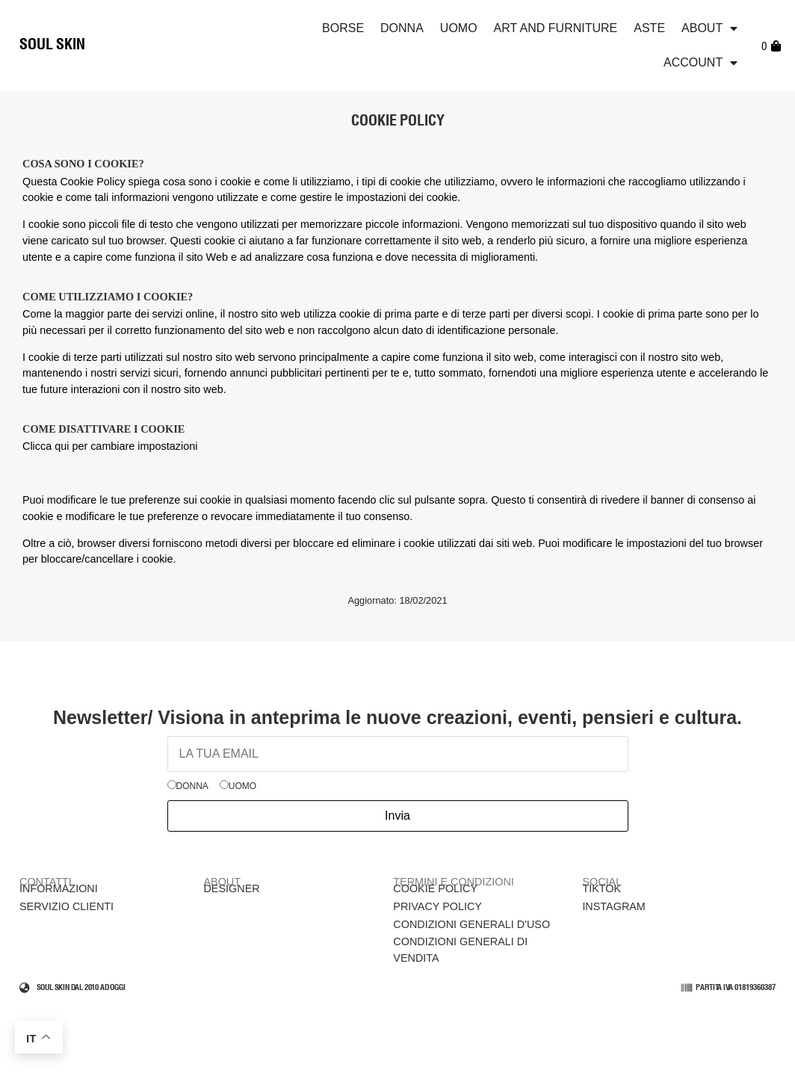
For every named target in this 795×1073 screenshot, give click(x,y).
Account (700, 62)
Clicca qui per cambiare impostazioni (109, 446)
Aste (649, 28)
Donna (402, 28)
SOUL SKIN (52, 44)
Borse (343, 28)
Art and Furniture (556, 28)
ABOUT (709, 28)
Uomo (458, 28)
